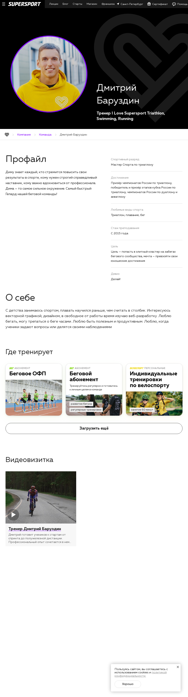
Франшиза (108, 4)
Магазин (92, 4)
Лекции (53, 4)
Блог (65, 4)
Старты (77, 4)
